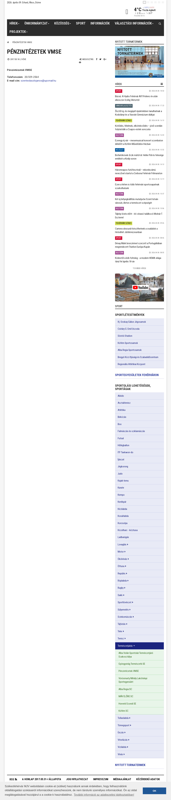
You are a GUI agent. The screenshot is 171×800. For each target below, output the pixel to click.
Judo (120, 473)
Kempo (121, 494)
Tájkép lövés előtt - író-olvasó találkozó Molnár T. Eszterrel (138, 215)
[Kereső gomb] (160, 23)
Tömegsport (123, 725)
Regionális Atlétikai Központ (131, 364)
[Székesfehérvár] (38, 11)
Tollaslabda (123, 718)
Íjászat (121, 459)
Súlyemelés (123, 609)
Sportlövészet (124, 602)
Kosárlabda (123, 516)
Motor (121, 551)
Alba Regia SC (125, 689)
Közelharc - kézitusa (128, 530)
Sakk (120, 595)
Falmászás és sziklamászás (131, 431)
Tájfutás (122, 624)
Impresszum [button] (100, 779)
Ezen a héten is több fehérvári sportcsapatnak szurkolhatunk (137, 186)
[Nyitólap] (8, 42)
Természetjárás (125, 645)
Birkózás (122, 417)
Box (120, 424)
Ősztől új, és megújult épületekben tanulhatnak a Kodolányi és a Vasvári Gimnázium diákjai (138, 113)
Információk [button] (100, 23)
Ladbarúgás (123, 537)
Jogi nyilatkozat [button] (77, 779)
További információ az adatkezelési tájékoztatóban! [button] (104, 794)
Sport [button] (81, 23)
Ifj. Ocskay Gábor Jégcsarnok (132, 321)
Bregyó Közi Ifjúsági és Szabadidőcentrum (138, 357)
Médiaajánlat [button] (122, 779)
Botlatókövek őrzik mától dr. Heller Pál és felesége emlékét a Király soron (139, 157)
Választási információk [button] (134, 24)
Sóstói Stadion (125, 335)
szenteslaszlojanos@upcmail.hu (38, 80)
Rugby (121, 587)
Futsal (121, 438)
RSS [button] (12, 779)
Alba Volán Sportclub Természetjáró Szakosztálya (136, 655)
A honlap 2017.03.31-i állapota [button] (41, 779)
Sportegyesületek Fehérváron (137, 375)
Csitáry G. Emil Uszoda (128, 328)
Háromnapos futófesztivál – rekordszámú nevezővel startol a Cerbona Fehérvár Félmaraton (138, 171)
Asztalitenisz (124, 402)
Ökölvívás (122, 559)
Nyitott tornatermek (130, 765)
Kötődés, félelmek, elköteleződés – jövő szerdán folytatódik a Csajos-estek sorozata (138, 127)
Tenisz (121, 638)
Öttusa (121, 566)
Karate (121, 487)
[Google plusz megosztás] (105, 59)
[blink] (163, 2)
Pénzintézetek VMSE (129, 671)
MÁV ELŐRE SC (126, 696)
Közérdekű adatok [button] (148, 779)
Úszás (121, 732)
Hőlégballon (123, 445)
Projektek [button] (19, 33)
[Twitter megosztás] (100, 59)
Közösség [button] (62, 24)
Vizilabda (122, 747)
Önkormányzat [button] (36, 24)
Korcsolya (122, 523)
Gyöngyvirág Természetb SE (132, 663)
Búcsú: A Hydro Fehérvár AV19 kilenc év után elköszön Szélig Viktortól (136, 98)
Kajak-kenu (123, 480)
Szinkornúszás (125, 616)
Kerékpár (122, 501)
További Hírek (139, 268)
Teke (120, 631)
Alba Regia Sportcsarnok (130, 350)
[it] (159, 2)
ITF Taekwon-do (125, 452)
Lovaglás (122, 544)
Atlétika (121, 410)
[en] (148, 2)
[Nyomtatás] (80, 62)
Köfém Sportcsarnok (128, 343)
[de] (155, 2)
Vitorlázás (123, 739)
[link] (139, 62)
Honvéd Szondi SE (127, 703)
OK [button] (154, 791)
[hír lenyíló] (161, 84)
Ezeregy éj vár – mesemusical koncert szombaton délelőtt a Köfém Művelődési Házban (139, 142)
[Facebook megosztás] (96, 59)
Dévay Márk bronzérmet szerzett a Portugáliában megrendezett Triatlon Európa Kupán (138, 245)
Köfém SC (123, 710)
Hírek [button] (15, 24)
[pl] (152, 2)
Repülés (121, 573)
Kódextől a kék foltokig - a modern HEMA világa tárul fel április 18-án (138, 259)
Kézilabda (122, 509)
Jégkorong (123, 466)
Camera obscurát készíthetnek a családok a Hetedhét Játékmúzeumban (136, 230)
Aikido (121, 395)
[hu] (144, 2)
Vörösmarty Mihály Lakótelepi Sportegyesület (133, 680)
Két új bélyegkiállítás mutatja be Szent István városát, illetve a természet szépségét (136, 201)
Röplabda (122, 580)
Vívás (120, 754)
